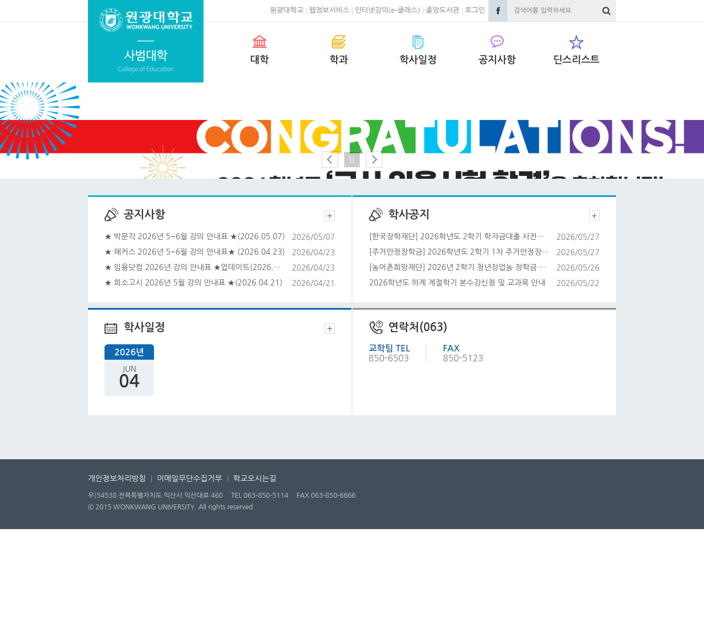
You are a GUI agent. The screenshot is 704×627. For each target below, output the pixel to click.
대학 (259, 60)
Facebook (498, 10)
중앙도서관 (442, 10)
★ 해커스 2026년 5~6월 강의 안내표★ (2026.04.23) (220, 350)
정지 (352, 257)
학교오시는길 (255, 576)
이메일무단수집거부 (189, 576)
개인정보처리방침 (117, 576)
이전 (330, 257)
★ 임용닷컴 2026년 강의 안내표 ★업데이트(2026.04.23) (220, 365)
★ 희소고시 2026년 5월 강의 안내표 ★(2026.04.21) (220, 380)
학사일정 (418, 60)
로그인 (475, 10)
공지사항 (497, 60)
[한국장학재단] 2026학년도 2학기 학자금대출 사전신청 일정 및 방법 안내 (484, 334)
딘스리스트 (576, 60)
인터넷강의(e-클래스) (387, 10)
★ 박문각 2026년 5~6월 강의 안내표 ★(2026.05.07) (220, 334)
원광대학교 (287, 10)
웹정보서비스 (329, 10)
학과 (338, 60)
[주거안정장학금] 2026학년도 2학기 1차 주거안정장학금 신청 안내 (484, 350)
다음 (374, 257)
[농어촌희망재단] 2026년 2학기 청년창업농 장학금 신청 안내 (484, 365)
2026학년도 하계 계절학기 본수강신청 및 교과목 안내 (484, 380)
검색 (606, 10)
